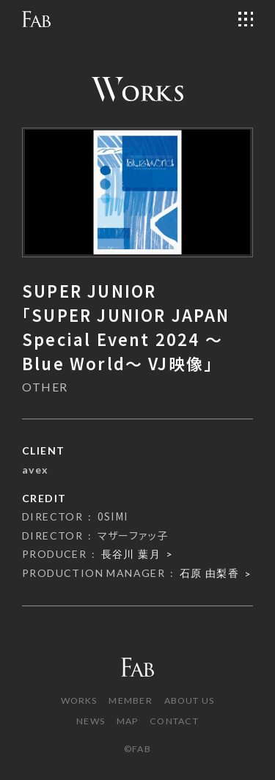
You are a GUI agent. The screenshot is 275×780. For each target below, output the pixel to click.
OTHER (45, 387)
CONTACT (174, 720)
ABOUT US (189, 700)
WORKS (79, 700)
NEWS (90, 720)
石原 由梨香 (209, 573)
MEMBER (130, 700)
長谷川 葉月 (131, 554)
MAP (128, 720)
